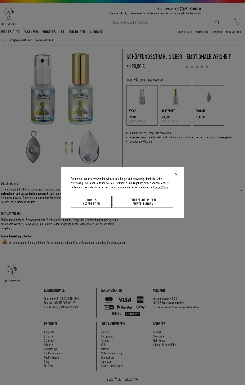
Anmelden (202, 32)
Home (3, 40)
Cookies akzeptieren (91, 201)
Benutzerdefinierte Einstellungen (143, 201)
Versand (170, 13)
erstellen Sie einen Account (111, 242)
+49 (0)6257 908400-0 (66, 298)
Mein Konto (185, 32)
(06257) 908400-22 (64, 302)
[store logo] (25, 16)
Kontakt (217, 32)
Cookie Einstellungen (111, 366)
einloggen (84, 242)
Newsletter (233, 32)
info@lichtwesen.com (65, 307)
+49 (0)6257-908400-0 (188, 9)
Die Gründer (106, 336)
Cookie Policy (160, 187)
